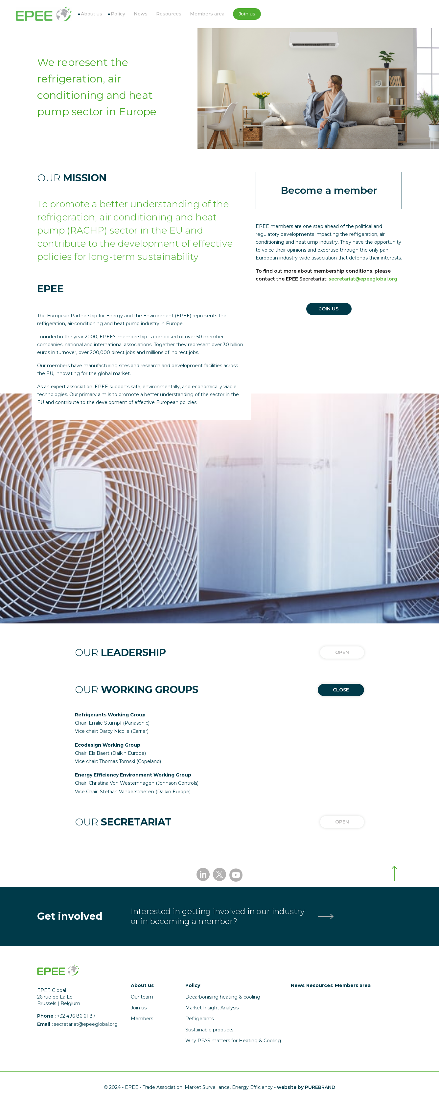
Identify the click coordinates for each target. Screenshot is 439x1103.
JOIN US (328, 309)
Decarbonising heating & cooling (222, 997)
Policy (118, 14)
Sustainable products (209, 1030)
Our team (142, 997)
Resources (168, 14)
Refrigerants (199, 1019)
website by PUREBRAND (306, 1087)
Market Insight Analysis (212, 1008)
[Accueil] (44, 14)
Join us (247, 14)
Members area (207, 14)
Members (142, 1019)
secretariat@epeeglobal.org (363, 279)
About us (91, 14)
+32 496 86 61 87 (76, 1016)
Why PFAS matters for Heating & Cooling (233, 1041)
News (141, 14)
